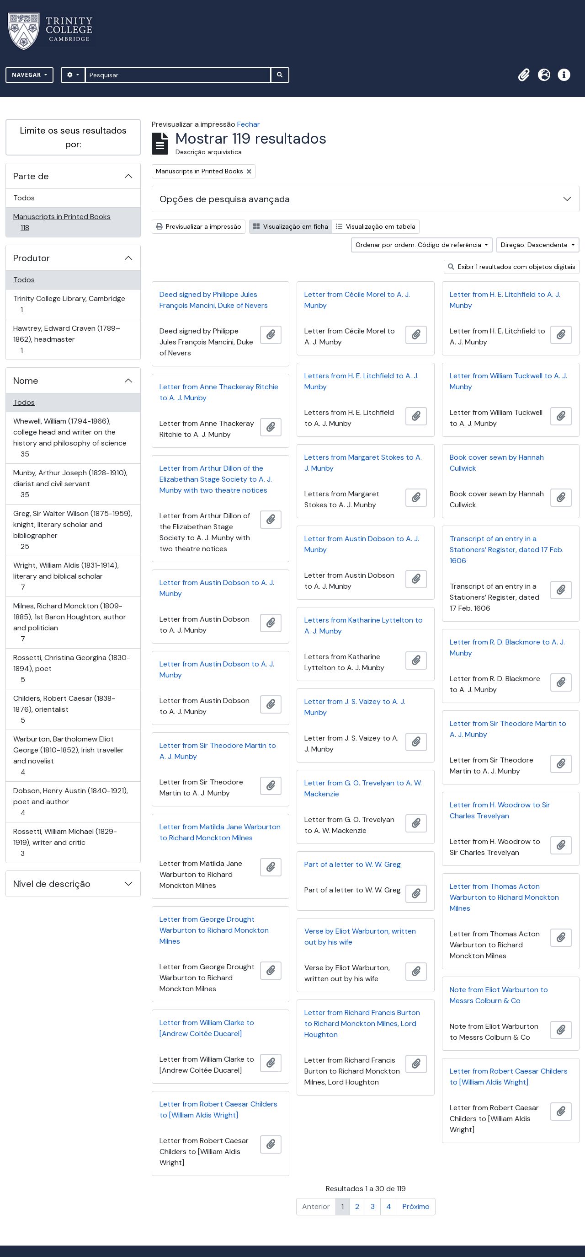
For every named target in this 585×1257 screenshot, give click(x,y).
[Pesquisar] (178, 75)
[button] (524, 75)
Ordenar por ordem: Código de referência (419, 245)
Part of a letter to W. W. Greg (352, 864)
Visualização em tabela (375, 226)
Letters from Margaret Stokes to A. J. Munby (363, 462)
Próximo (416, 1206)
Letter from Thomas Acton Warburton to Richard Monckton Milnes (504, 897)
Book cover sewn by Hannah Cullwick (497, 462)
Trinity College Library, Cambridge (69, 304)
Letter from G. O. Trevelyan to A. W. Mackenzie (363, 788)
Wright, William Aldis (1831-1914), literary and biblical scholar (66, 576)
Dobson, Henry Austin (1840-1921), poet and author (70, 801)
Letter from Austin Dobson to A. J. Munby (361, 544)
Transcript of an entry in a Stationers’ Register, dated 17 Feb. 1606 (507, 549)
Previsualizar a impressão (198, 226)
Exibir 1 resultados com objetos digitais (511, 267)
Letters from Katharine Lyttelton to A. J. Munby (363, 625)
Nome (25, 381)
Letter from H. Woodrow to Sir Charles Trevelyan (500, 810)
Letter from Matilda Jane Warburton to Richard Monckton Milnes (220, 832)
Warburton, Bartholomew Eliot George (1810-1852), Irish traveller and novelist (68, 755)
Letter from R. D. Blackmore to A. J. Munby (507, 647)
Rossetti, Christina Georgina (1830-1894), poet (71, 668)
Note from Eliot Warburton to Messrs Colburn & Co (499, 995)
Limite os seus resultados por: (73, 137)
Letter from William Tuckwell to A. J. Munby (508, 381)
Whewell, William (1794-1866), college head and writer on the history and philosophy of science (70, 437)
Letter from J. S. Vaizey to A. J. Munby (354, 707)
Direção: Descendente (535, 245)
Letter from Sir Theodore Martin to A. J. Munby (508, 729)
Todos (24, 198)
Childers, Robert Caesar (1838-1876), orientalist (64, 709)
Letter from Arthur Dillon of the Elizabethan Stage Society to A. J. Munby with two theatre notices (216, 479)
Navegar (27, 75)
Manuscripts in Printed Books (62, 222)
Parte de (31, 176)
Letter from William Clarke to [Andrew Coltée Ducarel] (207, 1028)
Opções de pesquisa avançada (225, 199)
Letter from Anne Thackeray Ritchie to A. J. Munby (219, 392)
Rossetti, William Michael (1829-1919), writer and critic (65, 842)
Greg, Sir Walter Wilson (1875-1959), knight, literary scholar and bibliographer (72, 530)
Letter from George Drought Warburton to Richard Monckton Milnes (214, 930)
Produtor (31, 258)
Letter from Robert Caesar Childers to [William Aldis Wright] (509, 1076)
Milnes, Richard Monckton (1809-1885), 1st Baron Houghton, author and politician (69, 622)
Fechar (248, 124)
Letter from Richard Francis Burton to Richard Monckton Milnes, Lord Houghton (362, 1023)
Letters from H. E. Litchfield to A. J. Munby (361, 381)
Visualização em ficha (290, 226)
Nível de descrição (51, 884)
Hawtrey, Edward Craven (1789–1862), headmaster (66, 339)
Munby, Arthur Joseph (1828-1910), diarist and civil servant (70, 483)
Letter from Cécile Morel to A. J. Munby (357, 300)
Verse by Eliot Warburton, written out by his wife (360, 936)
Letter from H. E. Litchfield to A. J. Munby (505, 300)
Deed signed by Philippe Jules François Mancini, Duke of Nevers (214, 300)
